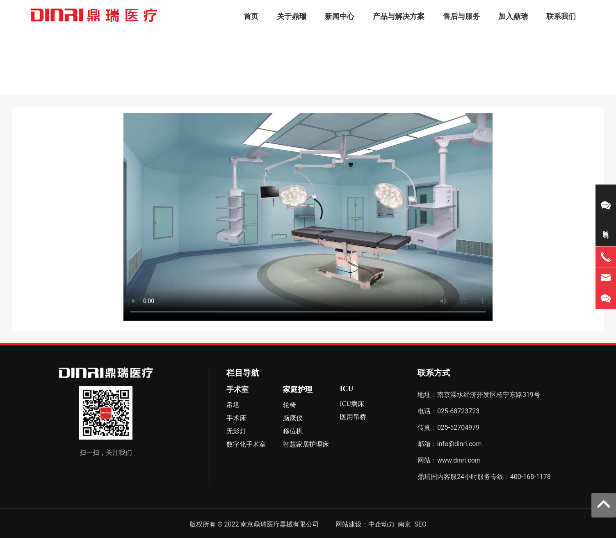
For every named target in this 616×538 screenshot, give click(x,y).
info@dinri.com (460, 444)
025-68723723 (458, 411)
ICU (347, 389)
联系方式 (434, 372)
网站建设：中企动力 (365, 524)
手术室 (237, 389)
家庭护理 (298, 389)
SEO (420, 524)
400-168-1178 (530, 477)
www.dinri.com (459, 460)
